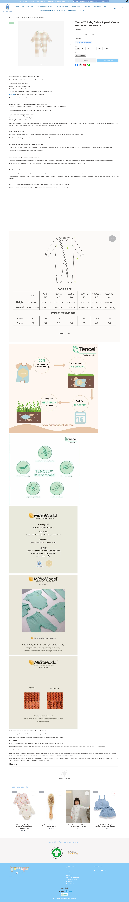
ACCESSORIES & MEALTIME (47, 10)
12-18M (99, 49)
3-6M (82, 49)
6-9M (88, 49)
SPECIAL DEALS (61, 10)
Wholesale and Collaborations (72, 878)
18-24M (106, 49)
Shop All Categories (70, 883)
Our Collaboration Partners (71, 879)
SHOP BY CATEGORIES (63, 6)
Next (70, 44)
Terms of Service (56, 898)
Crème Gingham (80, 55)
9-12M (93, 49)
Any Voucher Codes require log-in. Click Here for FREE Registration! (90, 1)
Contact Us (68, 872)
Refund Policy (71, 898)
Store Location (69, 881)
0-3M (77, 49)
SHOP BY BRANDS (76, 6)
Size (76, 46)
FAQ (82, 10)
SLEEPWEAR (88, 6)
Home (10, 17)
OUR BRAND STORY (72, 10)
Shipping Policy (69, 876)
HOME (17, 6)
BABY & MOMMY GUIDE (28, 6)
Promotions (78, 39)
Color (76, 53)
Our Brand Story (69, 874)
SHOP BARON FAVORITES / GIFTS (46, 6)
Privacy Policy (64, 898)
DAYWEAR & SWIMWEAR (101, 6)
